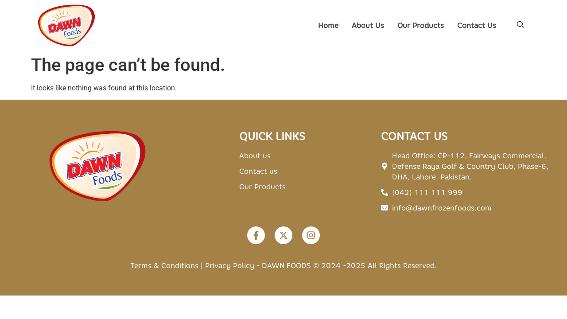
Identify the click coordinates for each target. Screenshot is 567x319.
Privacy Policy (229, 265)
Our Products (420, 25)
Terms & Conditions (164, 265)
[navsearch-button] (520, 25)
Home (328, 25)
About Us (368, 25)
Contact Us (476, 25)
